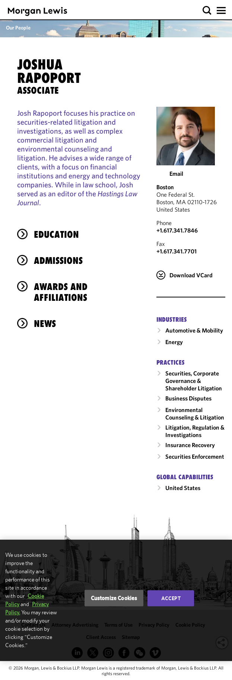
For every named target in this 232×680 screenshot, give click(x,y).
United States (182, 488)
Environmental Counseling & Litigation (194, 413)
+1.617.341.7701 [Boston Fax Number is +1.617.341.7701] (176, 251)
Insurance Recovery (190, 445)
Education (56, 234)
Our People (18, 27)
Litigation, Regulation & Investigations (195, 431)
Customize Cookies (114, 598)
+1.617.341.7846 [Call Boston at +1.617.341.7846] (177, 230)
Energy (174, 342)
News (45, 323)
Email (176, 173)
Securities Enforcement (194, 456)
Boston (165, 187)
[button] (207, 10)
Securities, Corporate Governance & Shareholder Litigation (193, 380)
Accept (171, 598)
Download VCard (191, 275)
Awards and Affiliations (61, 292)
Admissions (58, 260)
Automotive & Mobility (194, 330)
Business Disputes (188, 398)
